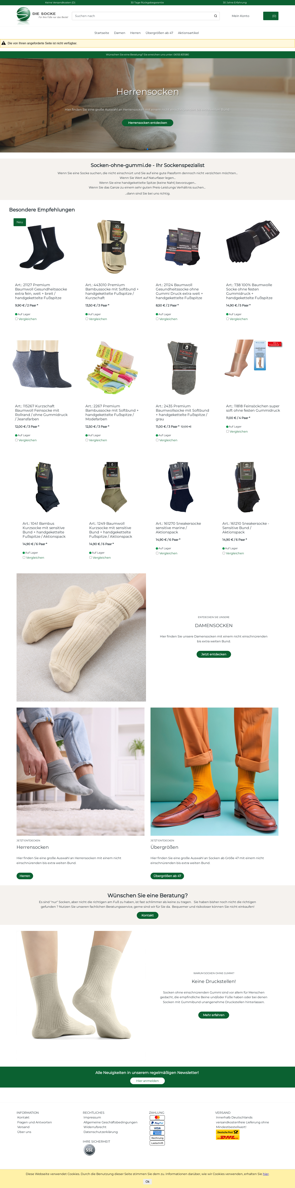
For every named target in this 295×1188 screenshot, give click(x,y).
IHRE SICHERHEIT (96, 1141)
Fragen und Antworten (34, 1122)
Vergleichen (28, 319)
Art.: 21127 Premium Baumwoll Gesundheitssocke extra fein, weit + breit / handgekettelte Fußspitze (41, 291)
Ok (147, 1181)
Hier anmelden (147, 1081)
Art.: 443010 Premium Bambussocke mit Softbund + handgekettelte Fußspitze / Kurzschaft (112, 291)
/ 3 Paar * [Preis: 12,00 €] (27, 426)
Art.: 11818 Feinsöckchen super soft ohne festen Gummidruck (253, 408)
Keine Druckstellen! (214, 981)
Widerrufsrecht (95, 1127)
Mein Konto (240, 16)
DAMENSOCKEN (214, 625)
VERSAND (222, 1112)
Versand (23, 1127)
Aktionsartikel (188, 33)
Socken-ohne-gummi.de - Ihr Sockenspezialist (148, 165)
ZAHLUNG (156, 1112)
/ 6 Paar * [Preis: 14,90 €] (35, 544)
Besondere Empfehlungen (42, 210)
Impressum (92, 1117)
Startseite (101, 33)
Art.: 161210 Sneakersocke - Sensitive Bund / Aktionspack (245, 527)
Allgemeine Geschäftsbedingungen (111, 1122)
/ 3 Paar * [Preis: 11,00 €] (167, 426)
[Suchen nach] (146, 16)
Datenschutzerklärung (101, 1132)
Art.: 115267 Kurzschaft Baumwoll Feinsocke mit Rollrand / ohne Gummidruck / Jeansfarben (41, 412)
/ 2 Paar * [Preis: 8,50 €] (167, 305)
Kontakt (147, 915)
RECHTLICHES (93, 1112)
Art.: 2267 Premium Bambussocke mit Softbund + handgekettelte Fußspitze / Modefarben (112, 412)
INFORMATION (28, 1112)
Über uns (24, 1132)
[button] (144, 149)
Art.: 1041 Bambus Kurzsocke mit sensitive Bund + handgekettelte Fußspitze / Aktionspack (44, 530)
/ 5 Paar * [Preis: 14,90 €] (238, 305)
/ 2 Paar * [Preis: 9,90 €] (26, 305)
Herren (135, 33)
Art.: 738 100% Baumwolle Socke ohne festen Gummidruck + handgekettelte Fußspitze (249, 291)
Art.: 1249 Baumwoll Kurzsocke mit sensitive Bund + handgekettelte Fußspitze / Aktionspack (110, 530)
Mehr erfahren (213, 1015)
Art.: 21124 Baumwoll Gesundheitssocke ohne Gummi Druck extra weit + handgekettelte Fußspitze (179, 291)
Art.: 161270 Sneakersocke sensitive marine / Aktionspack (178, 527)
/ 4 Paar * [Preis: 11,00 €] (238, 418)
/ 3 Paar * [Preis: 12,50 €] (97, 426)
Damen (119, 33)
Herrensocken (33, 847)
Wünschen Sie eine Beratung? (147, 895)
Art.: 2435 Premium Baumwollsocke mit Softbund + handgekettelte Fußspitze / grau (182, 412)
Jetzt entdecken (213, 654)
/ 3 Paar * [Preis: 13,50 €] (97, 305)
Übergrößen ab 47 (159, 33)
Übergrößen (164, 847)
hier (266, 1174)
